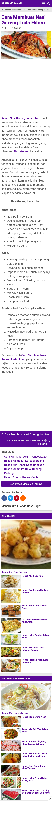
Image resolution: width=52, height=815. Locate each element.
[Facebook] (4, 498)
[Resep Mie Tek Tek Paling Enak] (11, 733)
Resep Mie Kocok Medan (15, 713)
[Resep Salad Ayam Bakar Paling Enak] (11, 782)
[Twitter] (10, 498)
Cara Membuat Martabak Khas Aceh (34, 620)
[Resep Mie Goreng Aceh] (11, 721)
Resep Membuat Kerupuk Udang (24, 460)
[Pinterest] (16, 498)
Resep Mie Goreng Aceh (34, 717)
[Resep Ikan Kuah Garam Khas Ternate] (11, 770)
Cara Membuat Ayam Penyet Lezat (25, 456)
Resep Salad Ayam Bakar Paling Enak (34, 779)
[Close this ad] (50, 799)
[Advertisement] (26, 87)
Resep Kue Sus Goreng (14, 572)
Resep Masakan (11, 3)
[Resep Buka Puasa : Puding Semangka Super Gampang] (11, 794)
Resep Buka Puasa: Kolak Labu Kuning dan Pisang (35, 755)
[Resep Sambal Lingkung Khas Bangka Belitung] (11, 745)
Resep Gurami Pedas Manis (21, 477)
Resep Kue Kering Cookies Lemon (35, 591)
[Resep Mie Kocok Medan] (26, 696)
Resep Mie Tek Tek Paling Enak (35, 730)
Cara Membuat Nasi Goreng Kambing (27, 434)
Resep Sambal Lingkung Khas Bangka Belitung (34, 742)
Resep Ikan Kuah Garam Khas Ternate (34, 767)
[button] (23, 498)
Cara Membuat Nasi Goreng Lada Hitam (23, 20)
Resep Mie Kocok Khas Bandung (24, 465)
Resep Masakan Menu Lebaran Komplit (33, 649)
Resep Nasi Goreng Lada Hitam (20, 118)
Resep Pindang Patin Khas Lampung (35, 661)
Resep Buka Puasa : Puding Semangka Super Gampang (36, 791)
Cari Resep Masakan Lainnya (26, 483)
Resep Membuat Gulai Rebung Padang (23, 471)
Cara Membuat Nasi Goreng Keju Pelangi (27, 442)
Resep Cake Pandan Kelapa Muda (36, 636)
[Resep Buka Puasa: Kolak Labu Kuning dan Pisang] (11, 758)
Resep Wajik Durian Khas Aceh (34, 606)
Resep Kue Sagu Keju (32, 576)
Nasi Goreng (21, 151)
